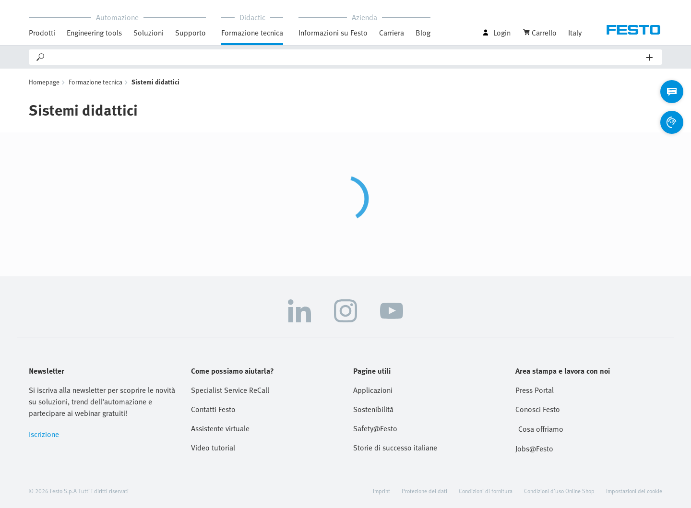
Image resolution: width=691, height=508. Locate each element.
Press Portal (534, 390)
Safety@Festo (375, 428)
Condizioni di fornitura (485, 490)
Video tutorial (213, 447)
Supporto (190, 32)
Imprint (381, 490)
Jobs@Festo (534, 448)
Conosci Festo (537, 409)
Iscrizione (44, 434)
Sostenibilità (373, 409)
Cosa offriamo (540, 429)
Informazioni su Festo (333, 32)
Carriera (391, 32)
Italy (575, 32)
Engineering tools (94, 32)
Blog (423, 32)
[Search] (346, 57)
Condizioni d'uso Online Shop (559, 490)
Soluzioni (148, 32)
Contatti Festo (213, 409)
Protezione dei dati (424, 490)
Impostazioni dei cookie (634, 490)
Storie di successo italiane (395, 447)
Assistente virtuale (220, 428)
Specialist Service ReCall (230, 390)
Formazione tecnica (252, 32)
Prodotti (42, 32)
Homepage (44, 82)
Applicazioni (373, 390)
